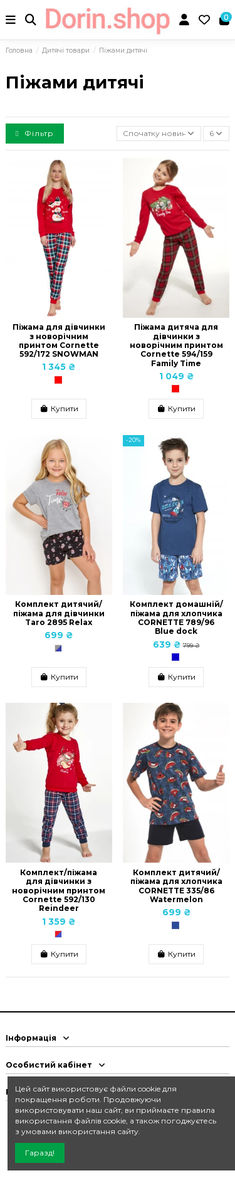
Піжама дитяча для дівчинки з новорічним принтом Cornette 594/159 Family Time (176, 345)
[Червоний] (58, 380)
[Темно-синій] (175, 925)
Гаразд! (40, 1152)
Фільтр (35, 133)
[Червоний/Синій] (58, 934)
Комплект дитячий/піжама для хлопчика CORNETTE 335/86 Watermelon (176, 886)
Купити (58, 408)
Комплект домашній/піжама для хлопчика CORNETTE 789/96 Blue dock (176, 617)
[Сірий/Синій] (58, 648)
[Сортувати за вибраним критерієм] (159, 134)
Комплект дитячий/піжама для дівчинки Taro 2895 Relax (59, 613)
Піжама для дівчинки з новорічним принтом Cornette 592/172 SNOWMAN (59, 340)
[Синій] (175, 657)
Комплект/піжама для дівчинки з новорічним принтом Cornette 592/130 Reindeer (58, 890)
